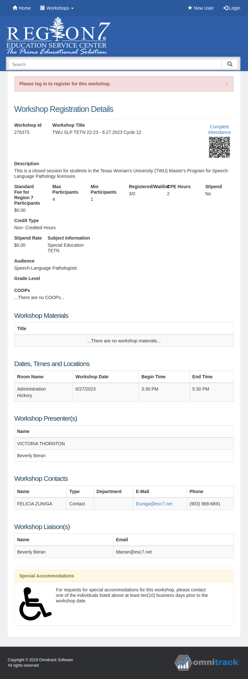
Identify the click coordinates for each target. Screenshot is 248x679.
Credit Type (26, 220)
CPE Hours (179, 186)
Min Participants (104, 189)
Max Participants (65, 189)
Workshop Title (68, 125)
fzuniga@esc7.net (154, 503)
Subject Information (68, 238)
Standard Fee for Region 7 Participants (27, 195)
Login (231, 8)
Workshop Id (28, 125)
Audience (24, 261)
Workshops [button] (57, 8)
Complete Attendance (219, 129)
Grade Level (27, 278)
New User (200, 8)
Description (26, 163)
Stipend (213, 186)
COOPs (22, 290)
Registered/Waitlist (143, 186)
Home (22, 8)
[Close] (227, 84)
